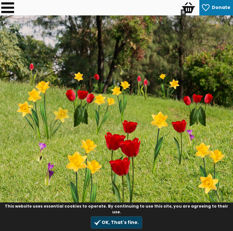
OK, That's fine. (116, 222)
